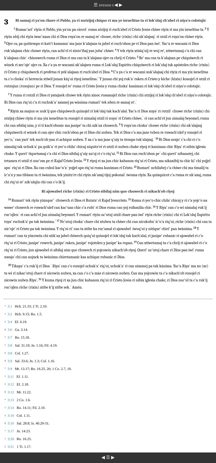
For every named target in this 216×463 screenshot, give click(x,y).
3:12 (11, 384)
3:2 (10, 314)
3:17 (11, 431)
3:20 (11, 439)
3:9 (10, 361)
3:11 (11, 377)
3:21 (11, 447)
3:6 (10, 330)
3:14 (11, 408)
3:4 (10, 322)
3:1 (10, 306)
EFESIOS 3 (106, 5)
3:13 (11, 400)
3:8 (10, 345)
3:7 (10, 337)
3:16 (11, 416)
